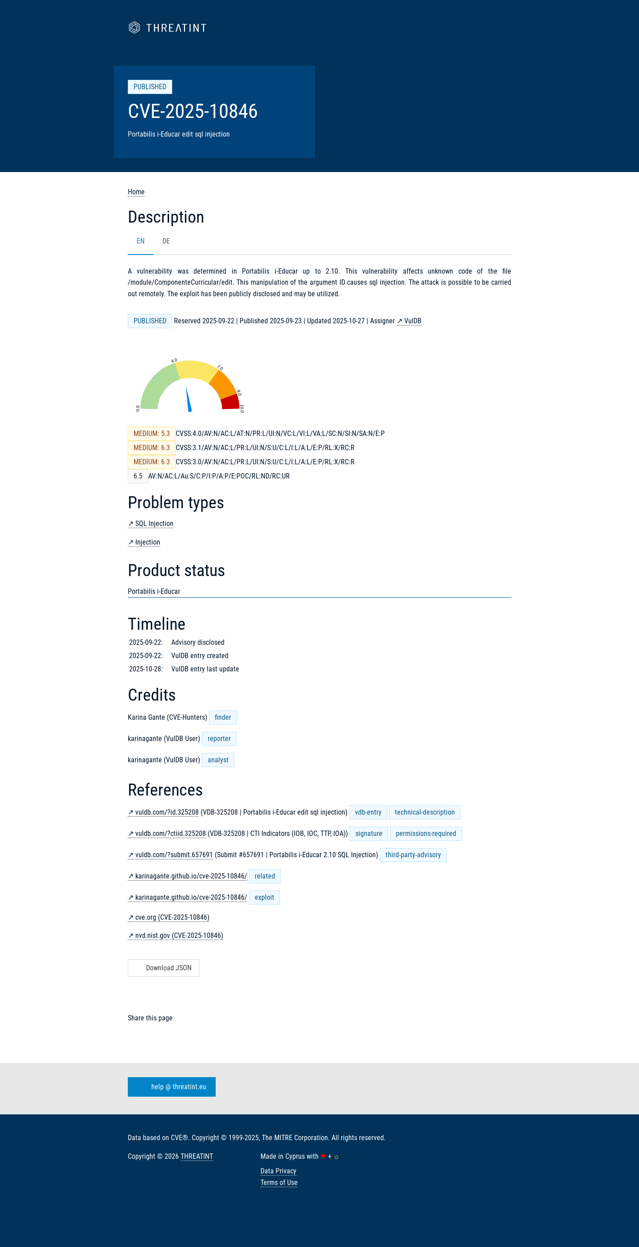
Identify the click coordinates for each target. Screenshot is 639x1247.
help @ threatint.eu (170, 1087)
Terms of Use (279, 1182)
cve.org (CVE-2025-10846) (172, 917)
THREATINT (197, 1156)
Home (136, 192)
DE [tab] (166, 241)
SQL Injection (154, 523)
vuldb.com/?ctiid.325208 (170, 833)
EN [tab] (141, 241)
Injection (147, 542)
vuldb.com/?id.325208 (167, 812)
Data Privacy (278, 1171)
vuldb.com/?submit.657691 (174, 855)
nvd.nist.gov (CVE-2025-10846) (179, 935)
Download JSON (163, 968)
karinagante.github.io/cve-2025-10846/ (191, 876)
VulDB (413, 321)
